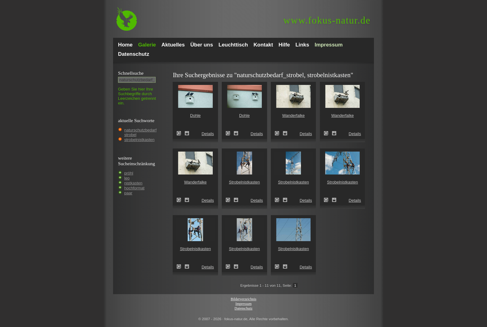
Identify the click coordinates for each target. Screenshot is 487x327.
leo (127, 178)
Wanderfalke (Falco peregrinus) (279, 133)
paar (128, 193)
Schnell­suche (130, 73)
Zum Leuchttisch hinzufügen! (187, 133)
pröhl (128, 173)
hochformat (134, 188)
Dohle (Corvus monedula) (181, 133)
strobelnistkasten (139, 139)
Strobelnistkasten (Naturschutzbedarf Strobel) (230, 200)
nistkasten (133, 183)
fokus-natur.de (327, 20)
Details (208, 133)
